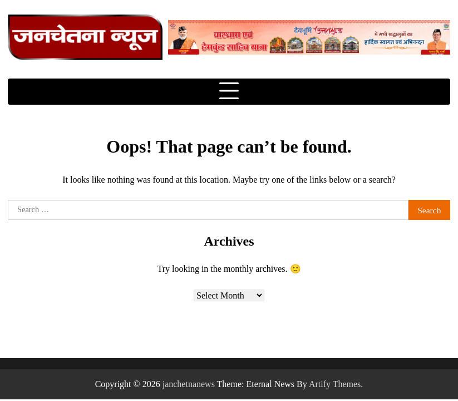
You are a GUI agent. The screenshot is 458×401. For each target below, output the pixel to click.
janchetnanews (188, 384)
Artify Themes (335, 384)
